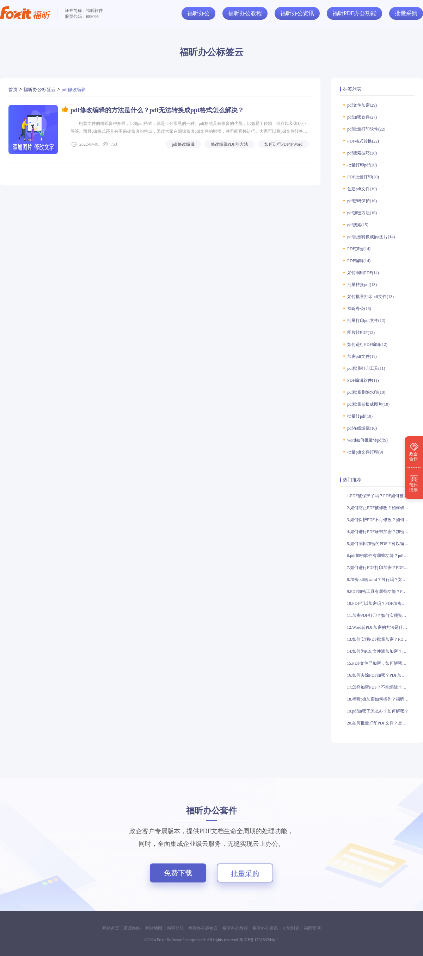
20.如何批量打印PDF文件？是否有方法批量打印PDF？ (381, 723)
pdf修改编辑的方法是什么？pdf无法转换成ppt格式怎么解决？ (157, 110)
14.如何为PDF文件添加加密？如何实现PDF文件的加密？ (381, 651)
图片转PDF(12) (361, 332)
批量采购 (245, 874)
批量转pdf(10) (360, 416)
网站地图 (153, 928)
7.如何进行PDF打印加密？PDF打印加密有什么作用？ (381, 567)
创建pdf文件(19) (362, 188)
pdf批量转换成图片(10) (368, 404)
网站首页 (110, 928)
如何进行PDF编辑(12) (367, 344)
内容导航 (175, 928)
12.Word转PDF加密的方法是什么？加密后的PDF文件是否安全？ (381, 627)
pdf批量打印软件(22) (366, 129)
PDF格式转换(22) (363, 141)
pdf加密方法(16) (362, 212)
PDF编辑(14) (358, 260)
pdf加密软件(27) (362, 117)
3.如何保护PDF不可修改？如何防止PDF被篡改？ (381, 519)
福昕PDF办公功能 (354, 13)
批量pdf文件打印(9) (365, 452)
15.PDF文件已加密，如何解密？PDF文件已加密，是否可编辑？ (381, 663)
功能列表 (290, 928)
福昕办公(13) (359, 308)
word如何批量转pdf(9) (367, 440)
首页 (13, 89)
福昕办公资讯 (297, 13)
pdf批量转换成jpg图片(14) (371, 236)
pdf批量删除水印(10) (366, 392)
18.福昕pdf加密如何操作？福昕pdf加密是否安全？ (381, 699)
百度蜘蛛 (132, 928)
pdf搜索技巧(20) (362, 153)
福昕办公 (198, 13)
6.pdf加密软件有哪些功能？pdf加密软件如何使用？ (381, 555)
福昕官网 (312, 928)
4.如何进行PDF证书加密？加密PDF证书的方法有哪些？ (381, 531)
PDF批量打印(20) (363, 177)
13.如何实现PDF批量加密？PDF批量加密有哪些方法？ (381, 639)
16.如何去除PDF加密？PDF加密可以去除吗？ (381, 675)
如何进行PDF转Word (283, 144)
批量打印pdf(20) (362, 165)
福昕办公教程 (245, 13)
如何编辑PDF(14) (363, 272)
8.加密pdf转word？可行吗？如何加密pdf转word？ (381, 579)
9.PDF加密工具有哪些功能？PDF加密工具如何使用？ (381, 591)
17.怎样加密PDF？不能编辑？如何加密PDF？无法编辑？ (381, 687)
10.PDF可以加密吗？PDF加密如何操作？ (381, 603)
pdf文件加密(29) (362, 105)
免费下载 (178, 873)
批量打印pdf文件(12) (366, 320)
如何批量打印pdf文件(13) (370, 296)
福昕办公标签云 (40, 89)
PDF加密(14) (358, 248)
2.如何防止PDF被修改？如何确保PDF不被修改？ (381, 507)
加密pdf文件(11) (362, 356)
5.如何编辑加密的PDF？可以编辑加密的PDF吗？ (381, 543)
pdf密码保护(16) (362, 200)
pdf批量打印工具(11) (366, 368)
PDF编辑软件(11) (363, 380)
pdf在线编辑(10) (362, 428)
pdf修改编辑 (74, 89)
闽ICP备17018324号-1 (259, 939)
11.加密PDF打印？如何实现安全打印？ (381, 615)
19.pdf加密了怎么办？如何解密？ (378, 711)
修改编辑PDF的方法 (229, 144)
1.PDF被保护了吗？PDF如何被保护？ (381, 495)
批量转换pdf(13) (362, 284)
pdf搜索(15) (357, 224)
